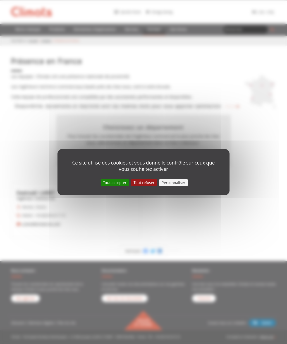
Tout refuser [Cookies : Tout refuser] (144, 182)
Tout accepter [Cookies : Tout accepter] (115, 182)
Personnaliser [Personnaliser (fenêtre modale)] (173, 182)
